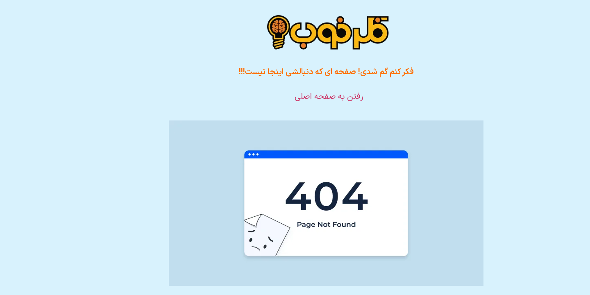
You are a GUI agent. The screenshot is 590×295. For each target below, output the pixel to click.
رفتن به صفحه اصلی (297, 97)
